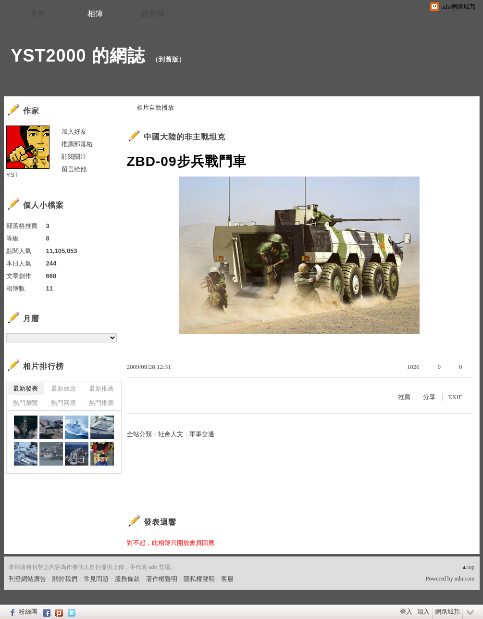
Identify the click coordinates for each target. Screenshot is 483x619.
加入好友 (74, 131)
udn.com (465, 578)
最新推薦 (101, 388)
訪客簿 (152, 14)
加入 (423, 611)
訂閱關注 (74, 156)
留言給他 (74, 169)
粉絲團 (28, 611)
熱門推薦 (101, 402)
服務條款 (127, 578)
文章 (37, 14)
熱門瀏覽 (25, 402)
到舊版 (169, 59)
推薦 (404, 397)
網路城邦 (447, 611)
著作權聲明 (161, 578)
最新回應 (63, 388)
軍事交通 (201, 434)
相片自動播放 (155, 107)
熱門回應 (63, 402)
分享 (429, 397)
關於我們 (64, 578)
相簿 (95, 14)
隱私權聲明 (199, 578)
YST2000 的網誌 (78, 55)
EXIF (455, 397)
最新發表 (25, 388)
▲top (467, 567)
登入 (406, 611)
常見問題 (96, 578)
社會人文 (170, 434)
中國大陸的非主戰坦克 (184, 137)
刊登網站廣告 (27, 578)
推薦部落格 (77, 144)
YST (12, 174)
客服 (227, 578)
